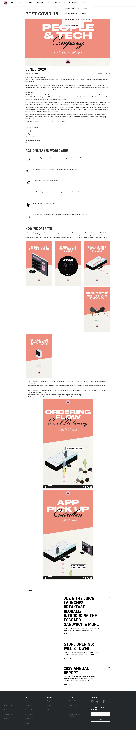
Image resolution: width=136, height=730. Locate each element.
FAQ (48, 701)
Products (6, 718)
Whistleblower (51, 710)
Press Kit (6, 710)
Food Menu (29, 701)
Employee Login (9, 714)
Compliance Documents (76, 710)
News (27, 723)
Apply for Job (8, 705)
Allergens (28, 705)
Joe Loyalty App (30, 714)
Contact (49, 705)
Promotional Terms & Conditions (75, 715)
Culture (6, 701)
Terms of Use (73, 701)
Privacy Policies (73, 705)
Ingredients (29, 710)
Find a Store (29, 718)
